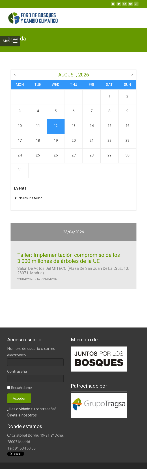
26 (56, 155)
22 (110, 140)
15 (110, 126)
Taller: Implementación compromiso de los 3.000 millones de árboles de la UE (68, 255)
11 (38, 126)
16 (127, 126)
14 (92, 126)
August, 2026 (73, 75)
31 (20, 170)
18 (38, 140)
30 (127, 155)
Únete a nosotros (22, 411)
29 (110, 155)
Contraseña (17, 367)
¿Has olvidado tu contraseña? (31, 405)
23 (127, 140)
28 (92, 155)
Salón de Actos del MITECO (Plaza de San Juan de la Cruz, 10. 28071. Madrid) (73, 267)
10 (20, 126)
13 (74, 126)
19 (56, 140)
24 (20, 155)
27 (74, 155)
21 (92, 140)
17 (20, 140)
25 (38, 155)
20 (74, 140)
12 (56, 126)
